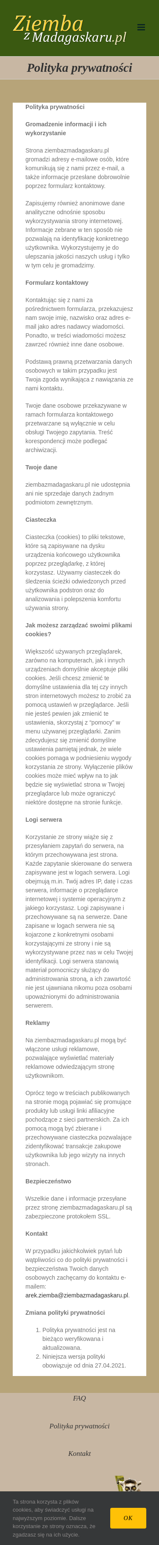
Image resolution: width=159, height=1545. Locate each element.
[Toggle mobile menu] (141, 27)
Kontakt (79, 1454)
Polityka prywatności (79, 1426)
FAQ (79, 1398)
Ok (128, 1518)
